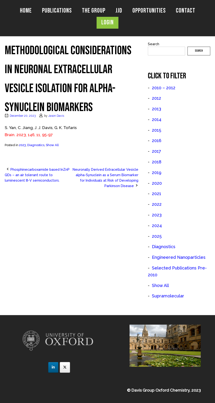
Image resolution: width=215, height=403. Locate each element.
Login (107, 22)
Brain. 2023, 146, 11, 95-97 (29, 134)
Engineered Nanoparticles (179, 257)
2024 (157, 225)
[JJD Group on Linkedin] (53, 367)
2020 (157, 183)
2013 (156, 108)
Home (26, 10)
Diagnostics (35, 145)
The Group (93, 10)
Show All (52, 145)
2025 (157, 236)
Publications (57, 10)
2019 (156, 172)
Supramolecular (168, 295)
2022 (157, 204)
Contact (185, 10)
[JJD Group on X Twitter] (65, 367)
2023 (22, 145)
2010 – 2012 (163, 87)
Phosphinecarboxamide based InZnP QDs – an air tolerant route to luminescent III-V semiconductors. (37, 174)
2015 (156, 130)
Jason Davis (56, 115)
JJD (119, 10)
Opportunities (149, 10)
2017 (156, 151)
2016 (156, 140)
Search (153, 44)
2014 (156, 119)
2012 (156, 98)
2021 (156, 193)
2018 (156, 161)
